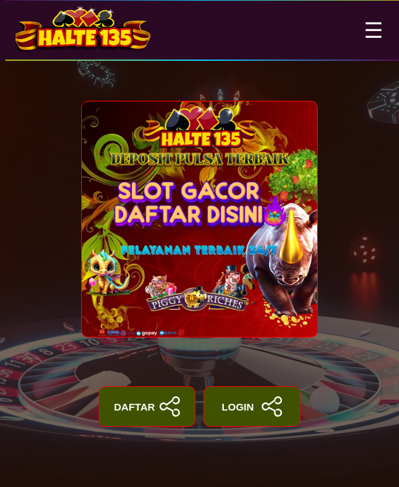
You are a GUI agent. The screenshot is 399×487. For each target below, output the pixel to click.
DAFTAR (147, 406)
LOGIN (252, 406)
